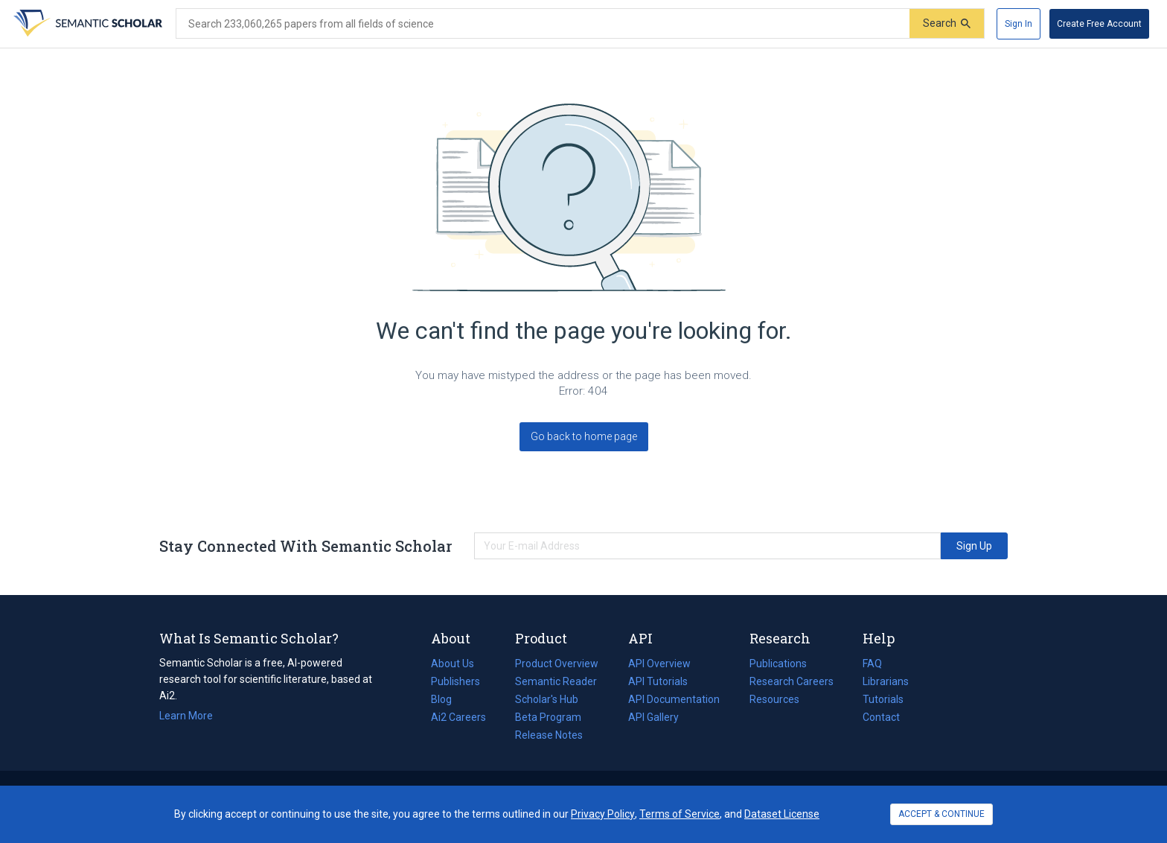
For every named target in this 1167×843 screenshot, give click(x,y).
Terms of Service (679, 814)
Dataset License (781, 814)
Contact (881, 717)
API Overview (659, 663)
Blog (447, 699)
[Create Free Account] (1099, 24)
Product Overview (556, 663)
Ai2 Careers (458, 717)
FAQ (872, 663)
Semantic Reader (556, 681)
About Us (452, 663)
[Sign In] (1018, 23)
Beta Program (548, 717)
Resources (774, 699)
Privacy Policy (603, 814)
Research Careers (791, 681)
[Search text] (542, 23)
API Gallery (653, 717)
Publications (778, 663)
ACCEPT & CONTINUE (941, 814)
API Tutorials (658, 681)
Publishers (455, 681)
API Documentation (674, 699)
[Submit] (946, 23)
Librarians (886, 681)
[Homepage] (86, 24)
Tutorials (883, 699)
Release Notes (549, 735)
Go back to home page (584, 436)
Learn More (186, 716)
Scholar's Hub (546, 699)
